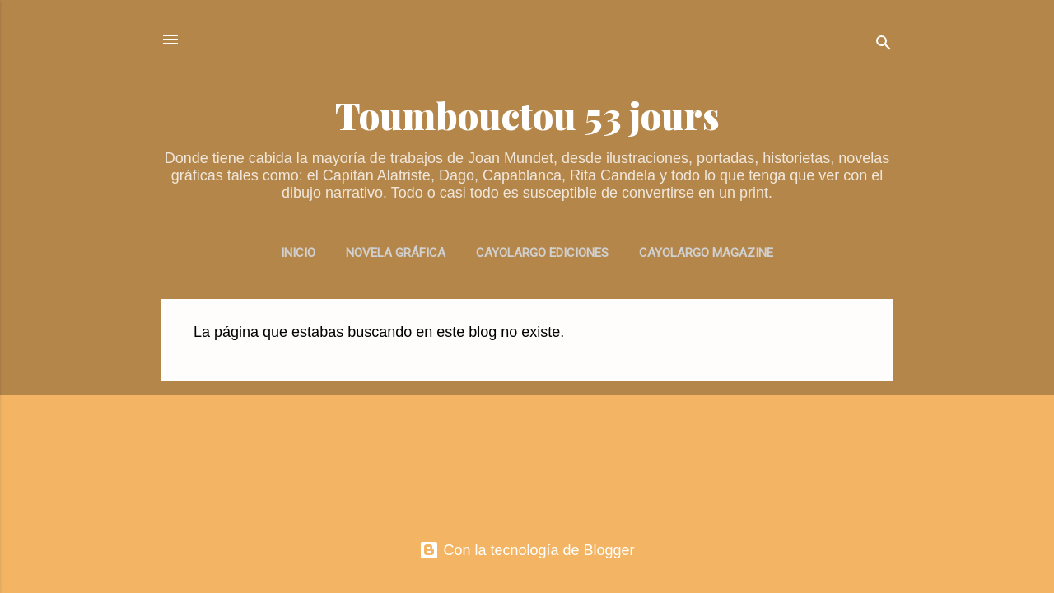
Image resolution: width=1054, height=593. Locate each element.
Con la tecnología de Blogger (526, 550)
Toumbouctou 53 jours (527, 115)
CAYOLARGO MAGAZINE (706, 252)
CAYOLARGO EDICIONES (542, 252)
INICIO (298, 252)
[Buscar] (883, 45)
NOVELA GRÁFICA (395, 252)
